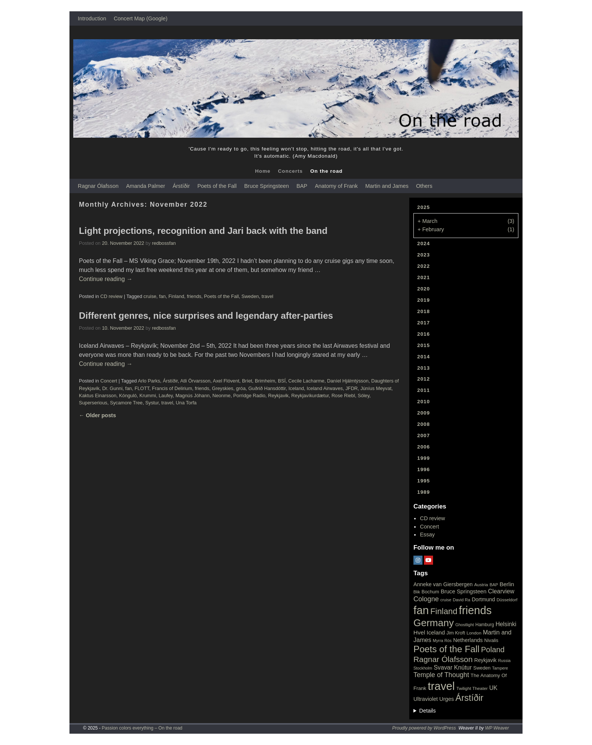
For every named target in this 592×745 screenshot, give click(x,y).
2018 (423, 311)
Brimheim (265, 381)
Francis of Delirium (172, 388)
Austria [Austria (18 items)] (481, 584)
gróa (241, 388)
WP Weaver (497, 728)
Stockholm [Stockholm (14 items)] (422, 668)
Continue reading (106, 279)
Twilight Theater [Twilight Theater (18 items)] (472, 688)
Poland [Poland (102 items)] (493, 649)
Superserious (93, 403)
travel (267, 296)
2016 (423, 334)
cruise (149, 296)
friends (194, 296)
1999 (423, 458)
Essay (427, 534)
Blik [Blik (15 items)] (416, 592)
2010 (423, 401)
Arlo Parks (149, 381)
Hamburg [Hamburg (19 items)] (484, 624)
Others (424, 186)
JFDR (351, 388)
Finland (176, 296)
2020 (423, 289)
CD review (111, 296)
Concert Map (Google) (140, 18)
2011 (423, 390)
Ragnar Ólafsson (98, 186)
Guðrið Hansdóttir (267, 388)
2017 (423, 323)
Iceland (296, 388)
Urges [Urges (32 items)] (446, 699)
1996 (423, 469)
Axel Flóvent (226, 381)
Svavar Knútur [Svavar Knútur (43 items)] (453, 667)
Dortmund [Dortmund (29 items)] (483, 599)
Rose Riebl (343, 395)
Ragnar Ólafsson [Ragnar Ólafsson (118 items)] (443, 659)
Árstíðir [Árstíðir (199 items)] (469, 698)
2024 (423, 243)
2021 (423, 277)
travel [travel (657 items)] (441, 686)
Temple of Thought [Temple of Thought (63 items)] (441, 675)
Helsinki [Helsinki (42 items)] (505, 624)
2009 (423, 413)
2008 (423, 424)
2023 (423, 255)
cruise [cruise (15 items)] (445, 600)
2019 (423, 300)
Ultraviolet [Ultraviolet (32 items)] (425, 699)
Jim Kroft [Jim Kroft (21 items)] (455, 633)
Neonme (221, 395)
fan (162, 296)
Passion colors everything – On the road (142, 728)
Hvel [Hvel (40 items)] (419, 632)
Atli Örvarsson (195, 381)
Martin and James (387, 186)
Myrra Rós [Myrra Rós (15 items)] (442, 640)
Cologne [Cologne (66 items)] (426, 599)
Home (262, 171)
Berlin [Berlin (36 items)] (506, 584)
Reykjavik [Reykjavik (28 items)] (485, 660)
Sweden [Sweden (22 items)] (481, 668)
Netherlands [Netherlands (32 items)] (468, 640)
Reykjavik (278, 395)
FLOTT (141, 388)
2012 (423, 379)
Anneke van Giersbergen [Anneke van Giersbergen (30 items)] (443, 584)
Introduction (92, 18)
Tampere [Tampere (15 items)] (500, 668)
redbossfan (164, 243)
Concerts (290, 171)
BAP (301, 186)
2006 (423, 447)
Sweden (250, 296)
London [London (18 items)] (474, 633)
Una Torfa (186, 403)
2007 (423, 435)
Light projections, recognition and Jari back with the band (203, 231)
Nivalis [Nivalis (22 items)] (491, 640)
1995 (423, 481)
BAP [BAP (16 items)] (494, 584)
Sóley (363, 395)
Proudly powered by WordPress (424, 728)
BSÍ (282, 381)
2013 (423, 368)
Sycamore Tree (126, 403)
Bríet (247, 381)
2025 (423, 207)
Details (427, 711)
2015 (423, 345)
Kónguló (128, 395)
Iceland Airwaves (325, 388)
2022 (423, 266)
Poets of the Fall (217, 186)
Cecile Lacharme (306, 381)
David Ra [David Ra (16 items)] (461, 600)
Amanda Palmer (145, 186)
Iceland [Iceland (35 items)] (436, 632)
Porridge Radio (249, 395)
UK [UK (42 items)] (493, 688)
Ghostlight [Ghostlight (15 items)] (464, 624)
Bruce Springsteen (266, 186)
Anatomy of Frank (336, 186)
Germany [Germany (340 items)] (433, 622)
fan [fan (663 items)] (421, 610)
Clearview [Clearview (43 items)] (501, 591)
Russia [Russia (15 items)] (504, 660)
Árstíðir (181, 186)
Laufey (166, 395)
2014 (423, 356)
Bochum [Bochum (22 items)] (430, 591)
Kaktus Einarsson (97, 395)
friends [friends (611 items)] (475, 610)
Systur (152, 403)
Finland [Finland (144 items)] (444, 611)
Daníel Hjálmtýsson (347, 381)
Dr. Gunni (112, 388)
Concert (108, 381)
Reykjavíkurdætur (310, 395)
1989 (423, 492)
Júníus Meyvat (376, 388)
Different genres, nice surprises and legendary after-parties (206, 315)
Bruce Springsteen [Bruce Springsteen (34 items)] (463, 591)
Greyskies (222, 388)
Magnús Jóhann (193, 395)
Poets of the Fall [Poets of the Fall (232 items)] (446, 649)
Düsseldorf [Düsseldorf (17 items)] (506, 600)
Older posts (97, 415)
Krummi (147, 395)
